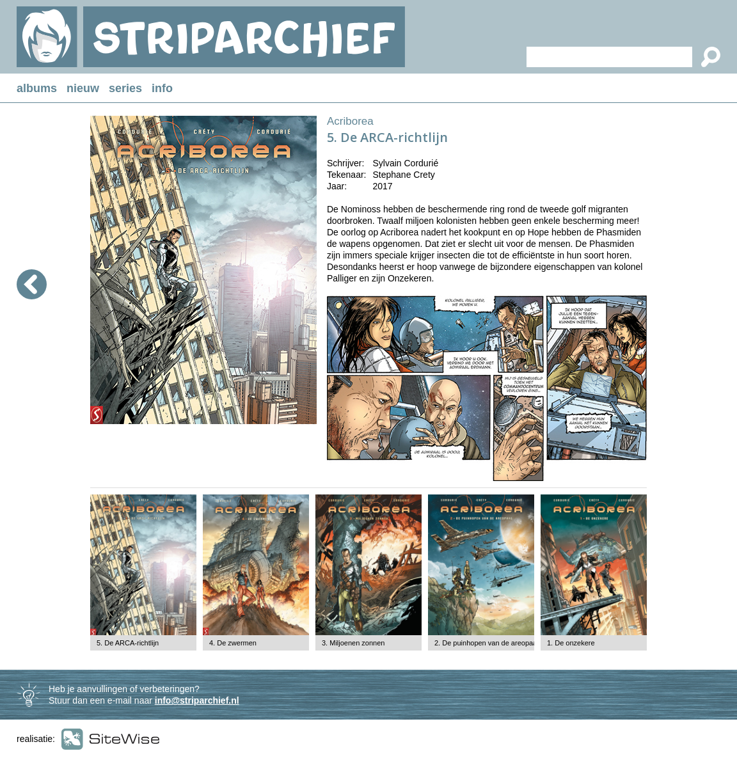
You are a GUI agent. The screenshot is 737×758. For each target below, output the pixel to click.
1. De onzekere (571, 643)
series (125, 88)
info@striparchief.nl (197, 700)
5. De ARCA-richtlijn (128, 643)
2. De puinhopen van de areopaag (487, 643)
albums (37, 88)
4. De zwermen (233, 643)
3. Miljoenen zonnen (353, 643)
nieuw (83, 88)
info (162, 88)
